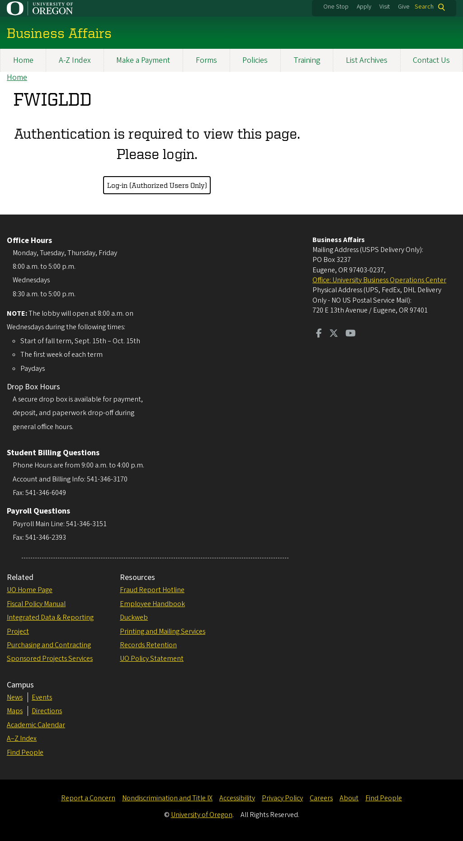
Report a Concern (88, 798)
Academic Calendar (36, 725)
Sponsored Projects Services (50, 658)
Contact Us (431, 60)
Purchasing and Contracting (49, 645)
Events (42, 697)
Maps (15, 711)
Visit (384, 6)
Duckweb (134, 617)
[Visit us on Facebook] (319, 334)
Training (307, 60)
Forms (206, 60)
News (15, 697)
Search (424, 7)
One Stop (336, 6)
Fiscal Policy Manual (36, 604)
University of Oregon (201, 815)
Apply (364, 6)
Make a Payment (143, 60)
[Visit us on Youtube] (350, 334)
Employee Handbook (152, 604)
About (349, 798)
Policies (255, 60)
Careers (321, 798)
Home (23, 60)
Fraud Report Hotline (152, 590)
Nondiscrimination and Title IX (167, 798)
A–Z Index (22, 738)
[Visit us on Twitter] (334, 334)
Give (404, 6)
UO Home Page (29, 590)
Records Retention (148, 645)
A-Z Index (75, 60)
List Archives (366, 60)
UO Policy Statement (152, 658)
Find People (25, 752)
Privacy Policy (282, 798)
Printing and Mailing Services (162, 631)
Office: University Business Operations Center (379, 280)
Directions (47, 711)
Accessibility (237, 798)
